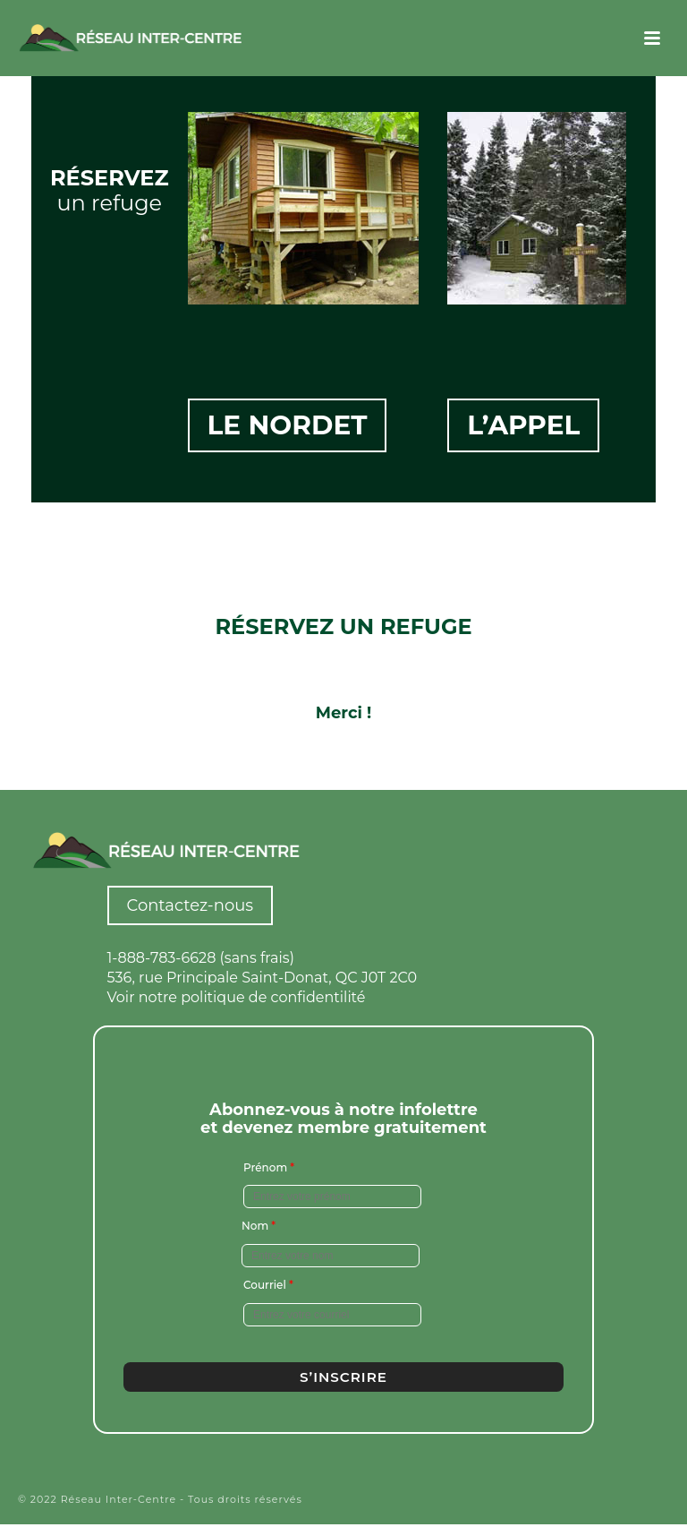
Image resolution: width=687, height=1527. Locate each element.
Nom (259, 1225)
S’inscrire (343, 1376)
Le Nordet (289, 429)
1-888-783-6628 (161, 957)
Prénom (268, 1166)
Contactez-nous (190, 905)
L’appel (524, 429)
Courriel (268, 1284)
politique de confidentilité (273, 997)
